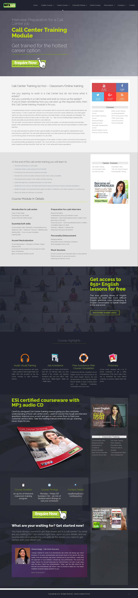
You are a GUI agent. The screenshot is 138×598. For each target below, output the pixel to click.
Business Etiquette (97, 450)
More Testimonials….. (38, 572)
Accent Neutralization (118, 113)
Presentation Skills (117, 167)
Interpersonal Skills (98, 443)
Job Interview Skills (98, 171)
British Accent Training (118, 111)
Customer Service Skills (99, 455)
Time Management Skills (118, 452)
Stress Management (117, 455)
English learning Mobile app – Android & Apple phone (109, 531)
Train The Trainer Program (120, 169)
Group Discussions (117, 120)
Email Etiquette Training (119, 171)
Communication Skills (98, 169)
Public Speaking (116, 443)
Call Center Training (98, 167)
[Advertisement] (110, 228)
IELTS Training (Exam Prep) (120, 116)
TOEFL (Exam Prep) (118, 118)
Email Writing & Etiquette (99, 452)
